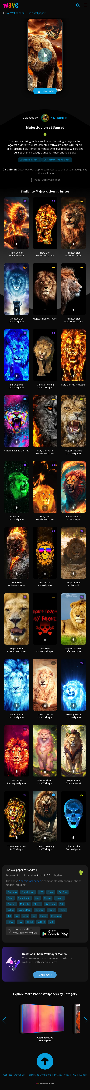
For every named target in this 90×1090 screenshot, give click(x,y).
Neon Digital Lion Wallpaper (16, 518)
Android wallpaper (30, 881)
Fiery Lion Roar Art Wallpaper (73, 518)
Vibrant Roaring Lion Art (16, 450)
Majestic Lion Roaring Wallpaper (16, 650)
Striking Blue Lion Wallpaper (16, 386)
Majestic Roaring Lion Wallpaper (45, 386)
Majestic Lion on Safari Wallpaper (73, 650)
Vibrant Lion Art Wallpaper (45, 584)
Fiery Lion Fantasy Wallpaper (16, 782)
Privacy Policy (61, 1074)
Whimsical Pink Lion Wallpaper (45, 782)
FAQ (74, 1074)
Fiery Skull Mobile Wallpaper (16, 584)
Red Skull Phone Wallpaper (45, 650)
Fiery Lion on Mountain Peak (16, 254)
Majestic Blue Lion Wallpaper (16, 320)
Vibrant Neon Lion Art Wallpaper (16, 848)
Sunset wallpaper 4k (30, 159)
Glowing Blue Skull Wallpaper (73, 848)
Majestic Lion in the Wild (73, 584)
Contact (7, 1074)
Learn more (45, 975)
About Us (19, 1074)
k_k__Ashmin (53, 117)
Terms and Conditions (39, 1074)
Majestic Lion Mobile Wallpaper (73, 254)
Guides (83, 1074)
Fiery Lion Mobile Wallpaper (45, 254)
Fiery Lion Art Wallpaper (73, 384)
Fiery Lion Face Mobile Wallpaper (45, 452)
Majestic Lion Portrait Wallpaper (73, 320)
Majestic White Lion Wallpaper (45, 716)
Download (45, 91)
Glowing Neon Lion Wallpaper (73, 716)
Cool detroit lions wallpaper (57, 159)
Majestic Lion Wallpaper (45, 318)
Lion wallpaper (36, 13)
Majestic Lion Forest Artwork (73, 782)
